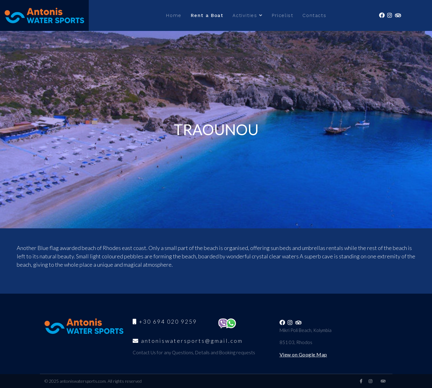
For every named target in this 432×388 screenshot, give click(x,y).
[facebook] (361, 381)
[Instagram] (370, 381)
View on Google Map (303, 354)
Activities (245, 15)
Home (173, 15)
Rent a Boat (207, 15)
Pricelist (282, 15)
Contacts (314, 15)
